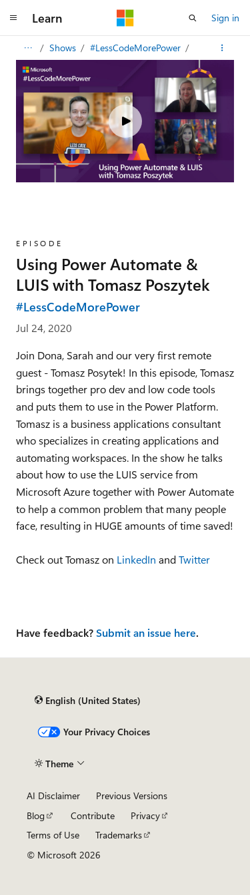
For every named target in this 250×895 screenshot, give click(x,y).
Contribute (93, 815)
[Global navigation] (13, 18)
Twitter (194, 559)
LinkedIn (136, 559)
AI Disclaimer (53, 795)
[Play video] (125, 121)
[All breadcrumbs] (27, 48)
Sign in (225, 17)
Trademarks (118, 834)
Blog (36, 815)
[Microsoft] (125, 18)
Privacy (145, 815)
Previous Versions (131, 795)
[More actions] (222, 48)
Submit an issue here (146, 632)
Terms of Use (53, 834)
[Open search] (192, 18)
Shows (64, 47)
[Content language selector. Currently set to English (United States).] (88, 700)
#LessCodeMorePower (136, 47)
